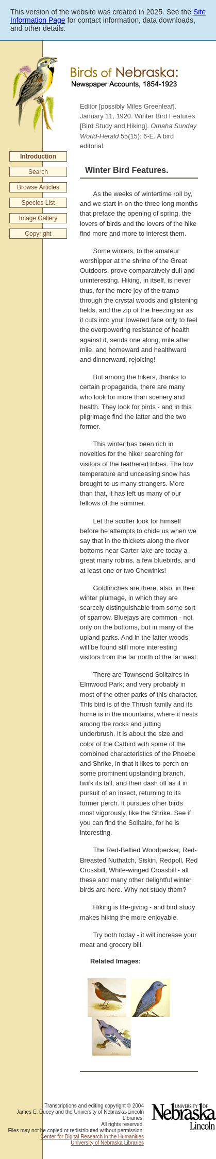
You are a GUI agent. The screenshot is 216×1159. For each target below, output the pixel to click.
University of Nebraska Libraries (107, 1143)
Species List (38, 202)
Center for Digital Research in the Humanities (92, 1136)
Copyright (38, 233)
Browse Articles (38, 187)
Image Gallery (38, 218)
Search (38, 171)
